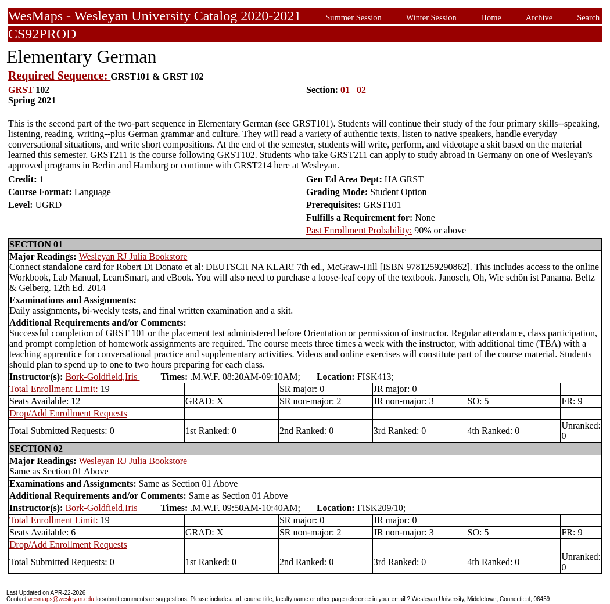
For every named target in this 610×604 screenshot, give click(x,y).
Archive (539, 17)
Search (588, 17)
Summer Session (353, 17)
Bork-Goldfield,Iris (102, 377)
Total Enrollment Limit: (55, 389)
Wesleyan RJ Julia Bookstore (133, 256)
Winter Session (431, 17)
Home (491, 17)
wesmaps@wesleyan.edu (61, 599)
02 (361, 90)
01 (345, 90)
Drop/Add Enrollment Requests (68, 413)
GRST (20, 90)
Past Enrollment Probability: (359, 230)
